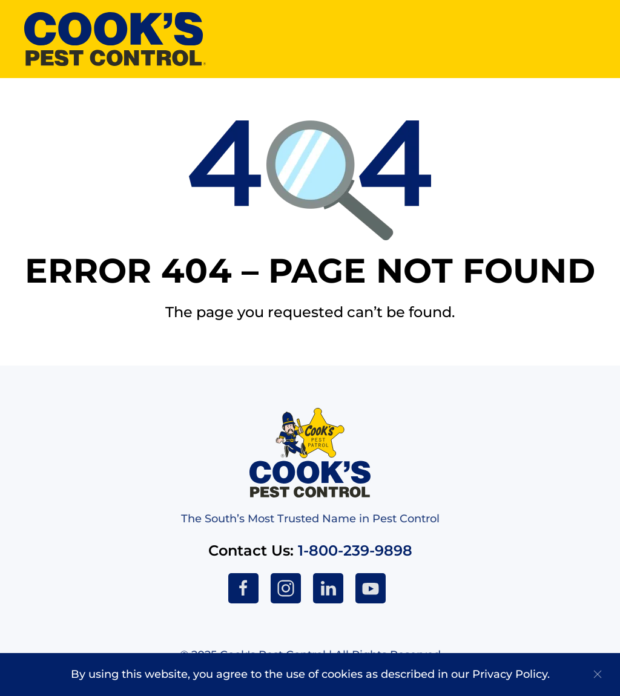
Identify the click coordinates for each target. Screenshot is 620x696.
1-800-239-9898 (355, 550)
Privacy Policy (509, 674)
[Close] (597, 674)
